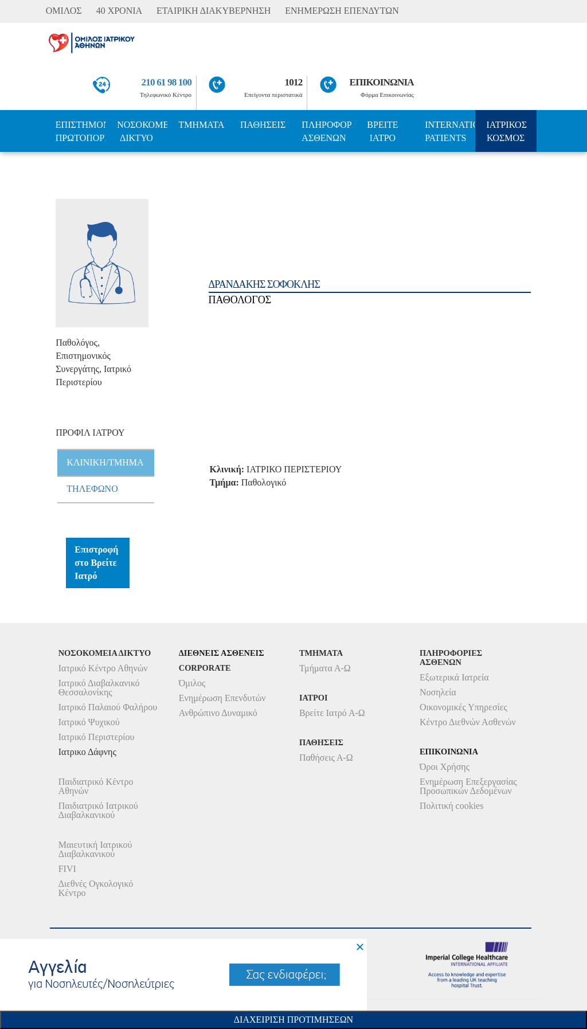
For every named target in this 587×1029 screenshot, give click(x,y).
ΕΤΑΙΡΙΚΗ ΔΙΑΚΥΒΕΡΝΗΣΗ (213, 10)
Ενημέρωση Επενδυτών (222, 698)
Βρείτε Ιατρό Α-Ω (332, 713)
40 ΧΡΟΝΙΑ (119, 10)
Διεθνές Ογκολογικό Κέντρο (95, 888)
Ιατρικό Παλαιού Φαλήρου (107, 707)
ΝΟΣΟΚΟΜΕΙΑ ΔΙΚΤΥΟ (142, 131)
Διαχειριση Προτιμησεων (293, 1019)
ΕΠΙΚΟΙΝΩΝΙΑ (382, 82)
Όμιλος (192, 683)
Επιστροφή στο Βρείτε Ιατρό (96, 563)
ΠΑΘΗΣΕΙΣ (262, 125)
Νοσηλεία (438, 692)
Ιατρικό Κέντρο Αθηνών (103, 668)
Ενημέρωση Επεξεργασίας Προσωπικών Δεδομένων (468, 786)
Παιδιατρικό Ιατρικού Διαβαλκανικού (98, 810)
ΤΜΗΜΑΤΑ (202, 125)
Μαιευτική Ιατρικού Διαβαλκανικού (95, 849)
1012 (294, 82)
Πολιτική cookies (451, 806)
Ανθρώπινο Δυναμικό (218, 713)
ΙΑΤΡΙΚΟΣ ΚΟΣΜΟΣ (507, 131)
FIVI (67, 869)
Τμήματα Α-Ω (325, 668)
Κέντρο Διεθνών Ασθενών (468, 722)
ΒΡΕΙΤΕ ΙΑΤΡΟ (382, 131)
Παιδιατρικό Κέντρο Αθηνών (96, 786)
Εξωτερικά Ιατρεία (454, 677)
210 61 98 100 (167, 82)
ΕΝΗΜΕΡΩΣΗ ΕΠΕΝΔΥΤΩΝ (341, 10)
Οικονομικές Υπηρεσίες (463, 707)
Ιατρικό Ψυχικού (89, 722)
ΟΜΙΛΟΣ (64, 10)
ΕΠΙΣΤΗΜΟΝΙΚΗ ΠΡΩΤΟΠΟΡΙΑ (80, 131)
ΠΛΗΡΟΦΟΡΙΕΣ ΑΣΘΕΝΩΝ (326, 131)
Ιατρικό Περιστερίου (96, 737)
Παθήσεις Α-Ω (326, 757)
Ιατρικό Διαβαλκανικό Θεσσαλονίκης (99, 687)
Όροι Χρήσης (444, 767)
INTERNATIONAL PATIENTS (450, 131)
